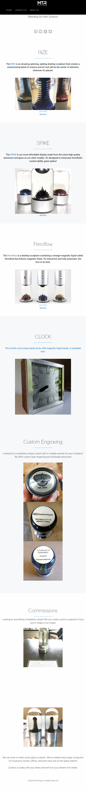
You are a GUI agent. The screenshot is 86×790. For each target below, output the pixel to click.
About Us (34, 10)
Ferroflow (12, 255)
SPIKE (13, 154)
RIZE (13, 64)
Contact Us (21, 10)
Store (9, 10)
